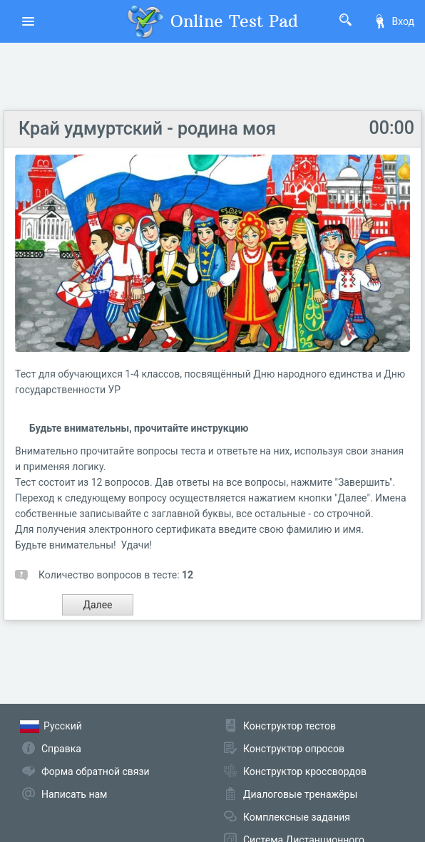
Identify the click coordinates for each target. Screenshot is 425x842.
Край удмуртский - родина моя (147, 128)
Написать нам (74, 794)
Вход (393, 21)
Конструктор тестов (289, 726)
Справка (61, 748)
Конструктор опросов (293, 748)
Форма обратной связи (95, 771)
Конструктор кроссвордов (305, 771)
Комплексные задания (296, 817)
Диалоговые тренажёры (300, 794)
